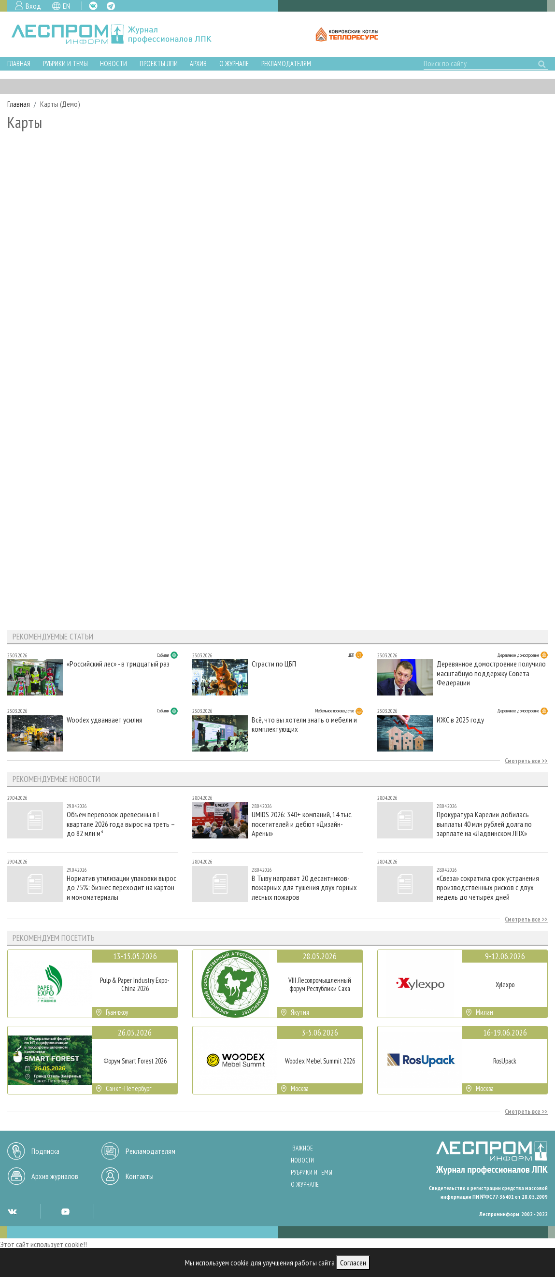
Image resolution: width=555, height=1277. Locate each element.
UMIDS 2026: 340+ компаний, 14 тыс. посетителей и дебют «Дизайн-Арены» (302, 823)
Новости (113, 63)
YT (65, 1211)
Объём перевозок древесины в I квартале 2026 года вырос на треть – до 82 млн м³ (121, 823)
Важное (302, 1148)
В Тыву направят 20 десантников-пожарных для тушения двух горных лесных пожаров (304, 887)
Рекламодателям (286, 63)
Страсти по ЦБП (274, 663)
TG (111, 6)
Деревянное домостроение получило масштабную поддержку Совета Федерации (491, 673)
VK (93, 5)
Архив (198, 63)
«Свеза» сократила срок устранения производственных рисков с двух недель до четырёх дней (488, 887)
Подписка (45, 1151)
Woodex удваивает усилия (104, 719)
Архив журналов (54, 1176)
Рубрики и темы (65, 63)
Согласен (353, 1262)
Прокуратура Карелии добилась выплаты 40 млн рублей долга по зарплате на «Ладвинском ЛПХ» (484, 823)
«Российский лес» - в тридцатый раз (118, 663)
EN (66, 6)
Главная (18, 63)
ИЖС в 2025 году (460, 719)
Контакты (140, 1176)
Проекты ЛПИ (159, 63)
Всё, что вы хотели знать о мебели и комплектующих (304, 724)
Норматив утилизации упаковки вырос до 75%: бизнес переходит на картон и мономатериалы (121, 887)
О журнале (234, 63)
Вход (33, 6)
